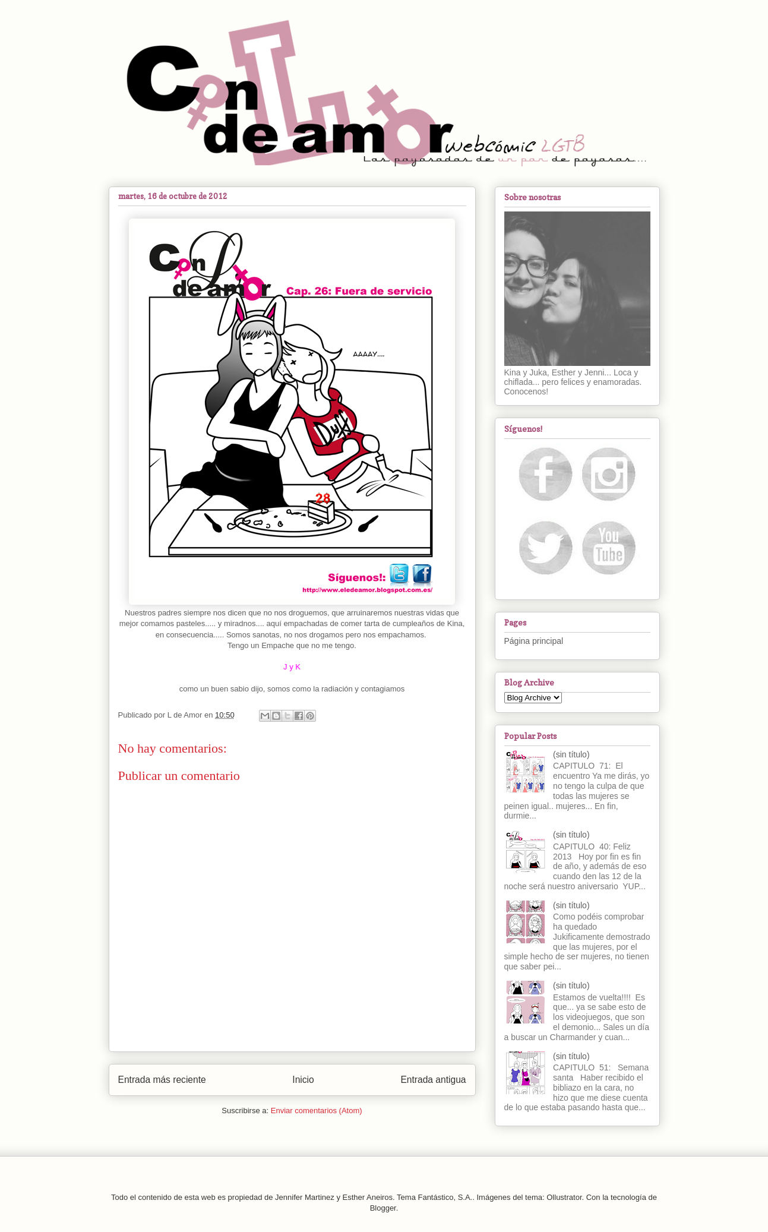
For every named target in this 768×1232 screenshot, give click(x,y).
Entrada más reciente (162, 1080)
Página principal (534, 641)
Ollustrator (563, 1197)
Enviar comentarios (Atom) (316, 1110)
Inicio (303, 1080)
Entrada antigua (433, 1080)
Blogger (383, 1207)
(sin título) (571, 754)
